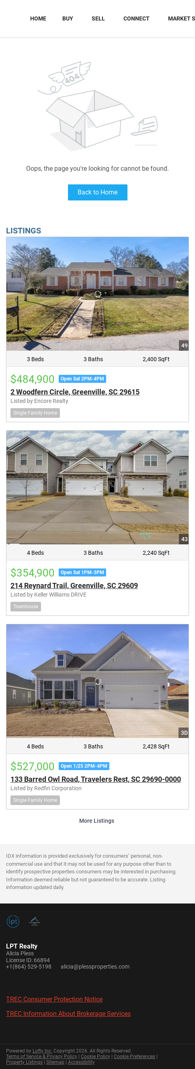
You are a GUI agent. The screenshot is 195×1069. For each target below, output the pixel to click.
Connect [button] (136, 18)
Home (38, 18)
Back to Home (97, 192)
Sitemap (55, 1062)
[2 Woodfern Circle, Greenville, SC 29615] (97, 294)
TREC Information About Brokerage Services (68, 1014)
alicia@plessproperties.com (95, 966)
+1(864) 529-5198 (28, 966)
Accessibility (81, 1062)
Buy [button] (67, 18)
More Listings (96, 821)
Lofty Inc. (42, 1051)
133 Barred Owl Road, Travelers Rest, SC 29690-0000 (95, 779)
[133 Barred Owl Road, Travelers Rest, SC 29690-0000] (97, 681)
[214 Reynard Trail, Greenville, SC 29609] (97, 487)
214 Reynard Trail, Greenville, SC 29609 (74, 585)
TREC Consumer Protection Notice (54, 999)
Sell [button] (98, 18)
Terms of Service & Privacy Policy (41, 1056)
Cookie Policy (95, 1056)
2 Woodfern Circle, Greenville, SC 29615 (75, 392)
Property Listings (24, 1062)
